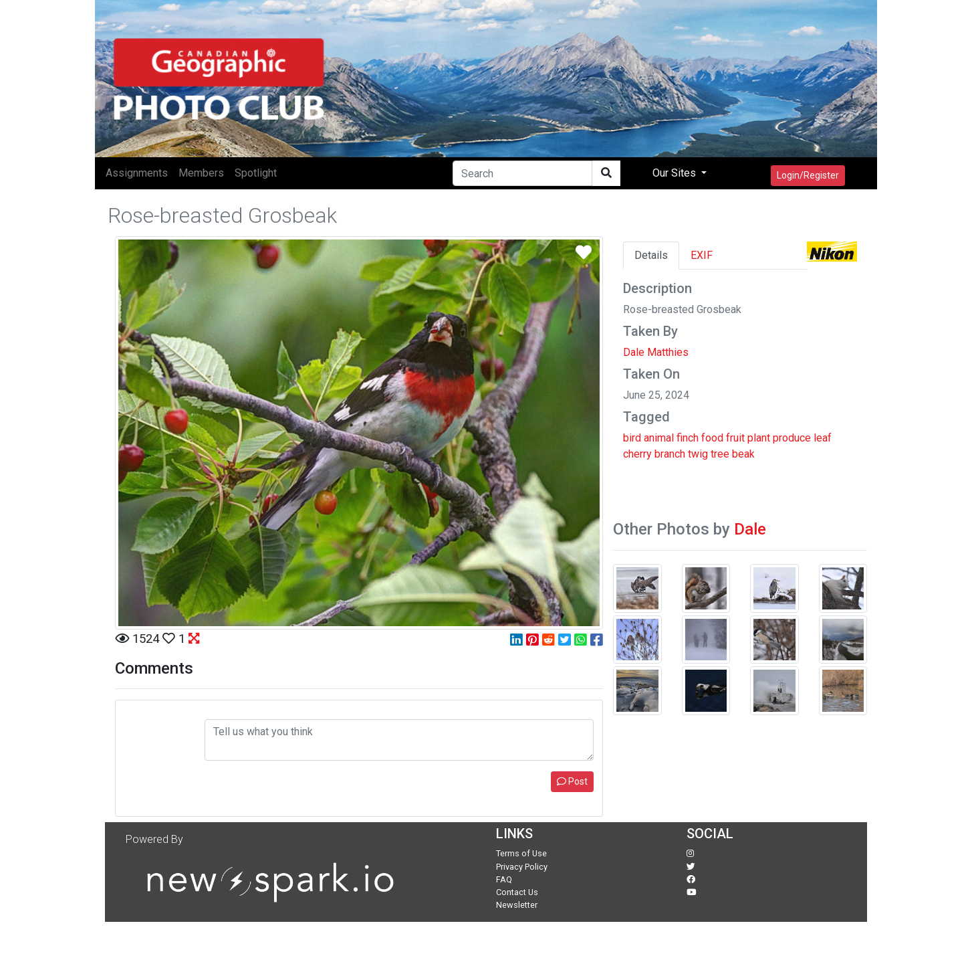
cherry (637, 454)
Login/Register (808, 175)
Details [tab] (651, 255)
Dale (750, 529)
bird (632, 437)
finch (688, 437)
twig (698, 454)
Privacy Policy (522, 867)
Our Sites (675, 173)
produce (792, 437)
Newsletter (516, 905)
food (712, 437)
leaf (823, 437)
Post (572, 781)
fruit (735, 437)
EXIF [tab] (702, 255)
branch (669, 454)
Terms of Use (521, 853)
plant (758, 437)
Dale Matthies (656, 352)
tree (720, 454)
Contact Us (517, 892)
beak (743, 454)
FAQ (504, 879)
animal (659, 437)
